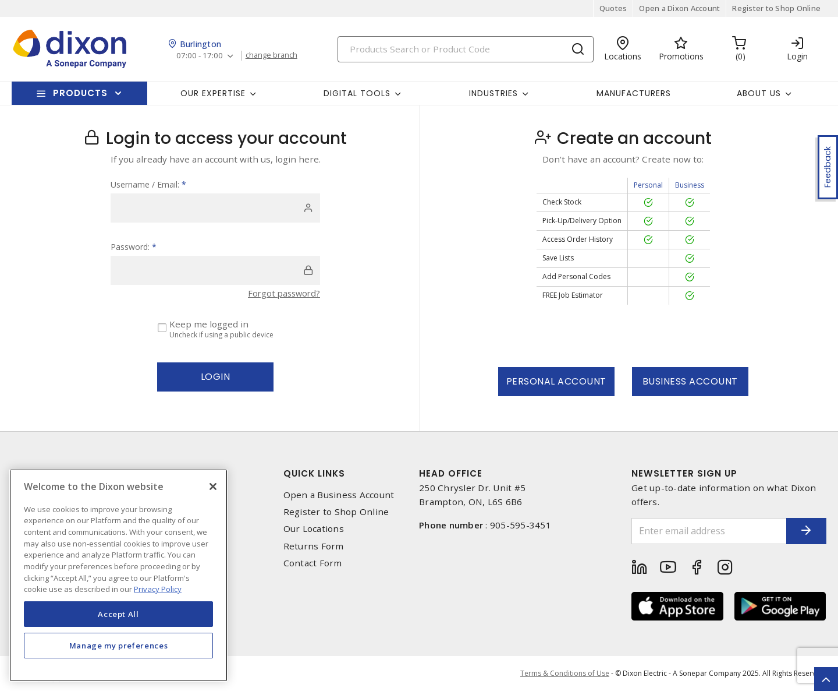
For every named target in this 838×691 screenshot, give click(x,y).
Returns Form (313, 546)
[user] (215, 208)
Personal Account (556, 381)
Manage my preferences (118, 645)
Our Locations (313, 528)
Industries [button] (493, 93)
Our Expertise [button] (213, 93)
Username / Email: (148, 184)
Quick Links (314, 473)
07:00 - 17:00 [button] (200, 56)
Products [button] (80, 93)
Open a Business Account (339, 494)
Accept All (118, 614)
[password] (215, 270)
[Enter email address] (700, 531)
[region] (118, 575)
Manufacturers (633, 93)
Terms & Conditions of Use (564, 673)
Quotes (613, 8)
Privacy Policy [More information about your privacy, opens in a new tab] (158, 589)
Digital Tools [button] (357, 93)
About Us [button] (759, 93)
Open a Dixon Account (679, 8)
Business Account (690, 381)
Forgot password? (282, 293)
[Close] (213, 486)
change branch (275, 55)
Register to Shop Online (776, 8)
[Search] (466, 49)
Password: (134, 246)
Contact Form (312, 563)
